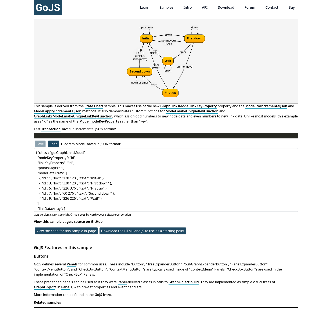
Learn (144, 7)
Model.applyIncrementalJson (57, 111)
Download (226, 7)
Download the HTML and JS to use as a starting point (143, 231)
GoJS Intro (103, 294)
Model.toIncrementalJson (266, 106)
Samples (166, 7)
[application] (166, 61)
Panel (71, 264)
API (205, 7)
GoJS (48, 7)
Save (40, 144)
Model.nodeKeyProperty (99, 121)
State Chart (94, 106)
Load (54, 144)
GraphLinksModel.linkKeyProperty (188, 106)
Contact (272, 7)
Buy (291, 7)
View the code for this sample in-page (66, 231)
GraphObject (44, 287)
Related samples (47, 302)
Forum (250, 7)
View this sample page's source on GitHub (68, 221)
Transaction (51, 129)
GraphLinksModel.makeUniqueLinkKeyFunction (73, 116)
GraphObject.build (184, 282)
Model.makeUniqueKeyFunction (192, 111)
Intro (188, 7)
